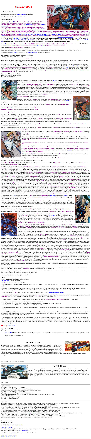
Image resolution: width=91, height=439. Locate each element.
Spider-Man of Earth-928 (19, 38)
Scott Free (43, 24)
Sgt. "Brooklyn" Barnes (40, 34)
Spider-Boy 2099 (12, 30)
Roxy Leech (49, 34)
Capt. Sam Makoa (56, 34)
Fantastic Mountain (32, 52)
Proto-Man (11, 325)
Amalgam (24, 14)
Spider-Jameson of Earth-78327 (65, 37)
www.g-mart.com (13, 432)
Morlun (9, 45)
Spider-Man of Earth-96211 (27, 39)
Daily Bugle (66, 100)
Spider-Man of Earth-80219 (13, 39)
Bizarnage (7, 43)
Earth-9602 (18, 14)
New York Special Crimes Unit (26, 34)
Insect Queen (4, 26)
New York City (13, 52)
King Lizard (38, 45)
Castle (29, 21)
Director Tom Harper (44, 35)
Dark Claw (52, 195)
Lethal (43, 45)
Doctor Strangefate (27, 24)
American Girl (10, 21)
